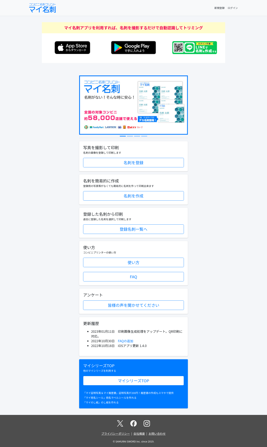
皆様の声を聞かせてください (133, 305)
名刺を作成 (133, 196)
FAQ (133, 276)
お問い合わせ (157, 433)
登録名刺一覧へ (133, 229)
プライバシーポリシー (115, 433)
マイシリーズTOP (133, 380)
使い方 (133, 262)
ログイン (233, 8)
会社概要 (139, 433)
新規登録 (219, 8)
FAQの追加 (125, 340)
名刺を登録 (133, 162)
